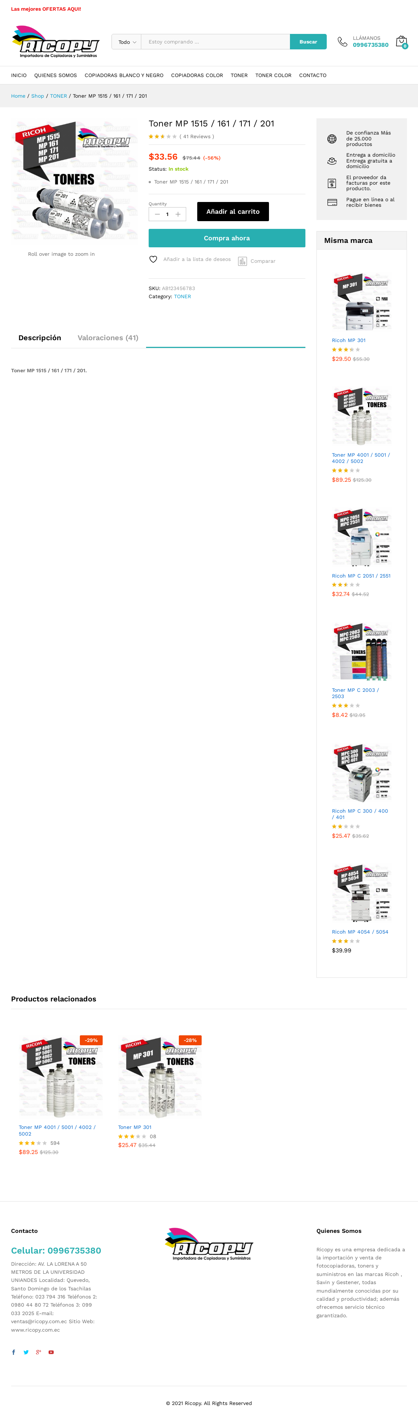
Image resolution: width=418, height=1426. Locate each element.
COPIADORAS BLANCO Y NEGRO (124, 75)
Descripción (39, 337)
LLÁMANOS (366, 38)
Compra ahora (227, 238)
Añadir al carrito (233, 211)
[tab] (39, 341)
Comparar (263, 261)
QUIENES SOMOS (55, 75)
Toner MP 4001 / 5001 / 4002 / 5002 (57, 1130)
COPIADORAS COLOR (197, 75)
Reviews (197, 136)
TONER (239, 75)
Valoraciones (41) (108, 337)
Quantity (158, 204)
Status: (158, 169)
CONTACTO (312, 75)
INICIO (18, 75)
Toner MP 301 (134, 1127)
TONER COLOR (273, 75)
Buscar (308, 42)
